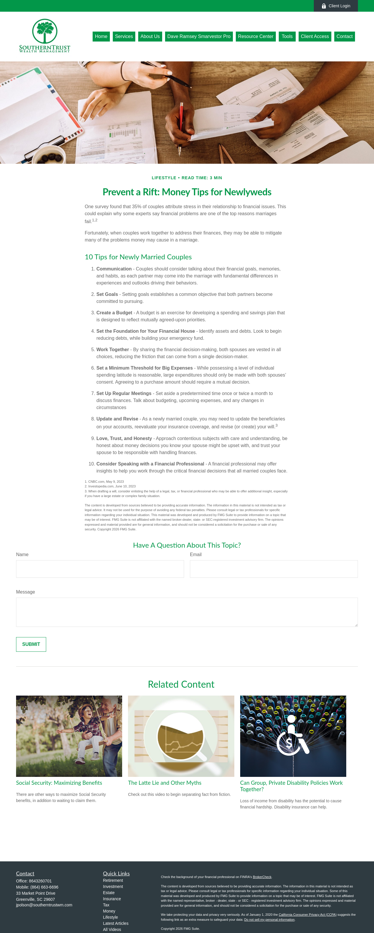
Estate (109, 892)
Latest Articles (116, 923)
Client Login (335, 6)
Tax (106, 905)
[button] (101, 37)
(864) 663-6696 (44, 887)
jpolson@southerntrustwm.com (44, 905)
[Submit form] (31, 644)
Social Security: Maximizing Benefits (59, 782)
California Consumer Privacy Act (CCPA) (308, 914)
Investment (113, 886)
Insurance (112, 898)
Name (22, 554)
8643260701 (40, 881)
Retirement (113, 880)
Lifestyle (110, 917)
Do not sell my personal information (269, 919)
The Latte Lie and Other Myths (164, 782)
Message (25, 591)
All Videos (112, 929)
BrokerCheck (262, 877)
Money (109, 911)
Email (196, 554)
